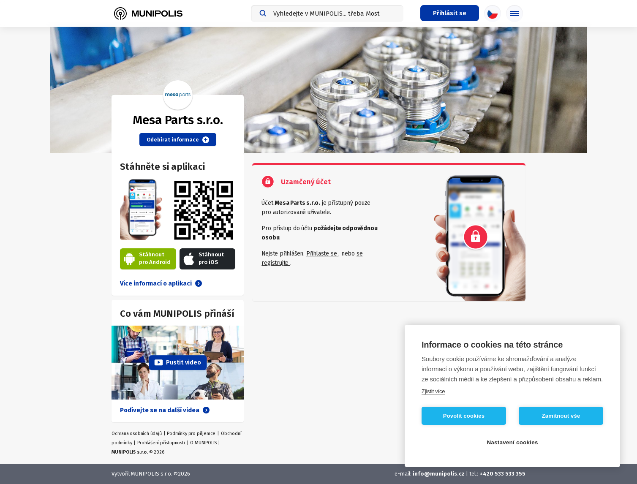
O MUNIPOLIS (203, 443)
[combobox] (327, 13)
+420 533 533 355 (502, 473)
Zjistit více (433, 391)
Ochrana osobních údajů (137, 433)
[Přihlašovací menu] (449, 13)
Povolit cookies (464, 416)
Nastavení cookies (512, 442)
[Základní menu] (514, 13)
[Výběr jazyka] (492, 13)
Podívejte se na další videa (165, 410)
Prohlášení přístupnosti (161, 443)
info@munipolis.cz (439, 473)
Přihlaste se (322, 253)
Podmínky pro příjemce (191, 433)
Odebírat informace (178, 139)
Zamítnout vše (561, 416)
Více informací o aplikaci (161, 283)
